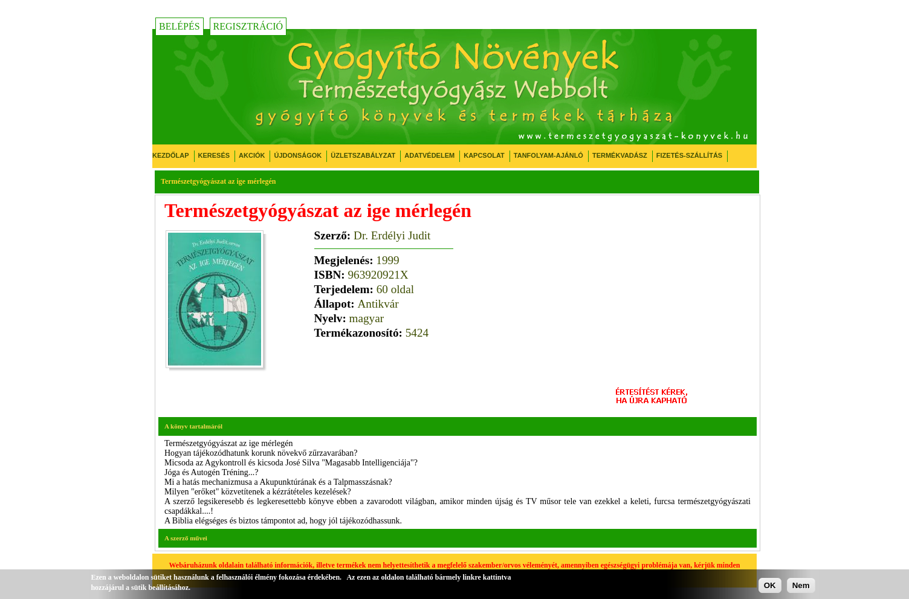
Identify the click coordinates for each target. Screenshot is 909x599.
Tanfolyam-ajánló (548, 155)
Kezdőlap (170, 155)
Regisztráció (248, 26)
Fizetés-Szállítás (689, 155)
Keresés (214, 155)
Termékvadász (619, 155)
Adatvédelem (429, 155)
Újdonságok (298, 155)
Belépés (179, 26)
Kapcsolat (484, 155)
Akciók (252, 155)
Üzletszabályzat (363, 155)
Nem (801, 585)
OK (770, 585)
